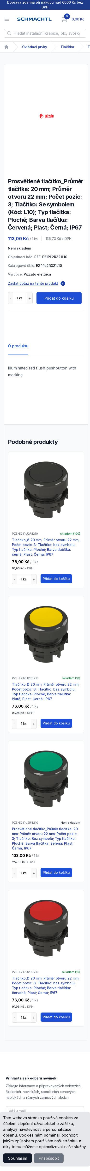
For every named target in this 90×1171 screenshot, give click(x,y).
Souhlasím (17, 1158)
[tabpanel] (46, 116)
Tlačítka (67, 47)
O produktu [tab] (18, 345)
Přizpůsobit (49, 1158)
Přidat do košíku (59, 298)
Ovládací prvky (34, 47)
